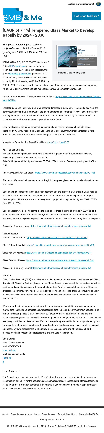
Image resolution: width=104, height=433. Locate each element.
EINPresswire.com (17, 66)
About (5, 414)
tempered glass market (20, 73)
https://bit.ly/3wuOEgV (58, 142)
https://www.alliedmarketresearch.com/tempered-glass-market (61, 226)
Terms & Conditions (67, 414)
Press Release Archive (21, 414)
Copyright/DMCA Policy (90, 414)
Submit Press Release (44, 414)
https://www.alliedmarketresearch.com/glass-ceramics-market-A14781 (60, 260)
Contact (60, 419)
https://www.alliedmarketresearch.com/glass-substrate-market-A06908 (60, 245)
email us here (9, 350)
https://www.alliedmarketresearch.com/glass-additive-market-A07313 (58, 252)
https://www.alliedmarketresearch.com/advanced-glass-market (57, 237)
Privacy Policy (47, 419)
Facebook (7, 358)
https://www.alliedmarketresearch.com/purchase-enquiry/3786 (65, 172)
